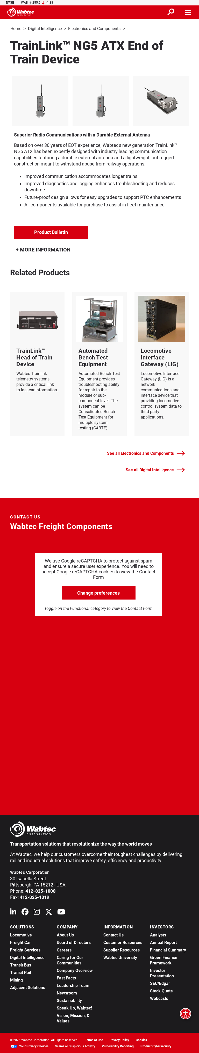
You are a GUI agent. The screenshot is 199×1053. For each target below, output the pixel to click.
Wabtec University (120, 957)
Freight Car (20, 942)
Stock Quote (161, 990)
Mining (16, 979)
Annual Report (163, 942)
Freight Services (25, 949)
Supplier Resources (121, 949)
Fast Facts (66, 977)
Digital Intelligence (45, 28)
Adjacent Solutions (27, 987)
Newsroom (67, 992)
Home (15, 28)
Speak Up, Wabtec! (74, 1007)
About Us (65, 934)
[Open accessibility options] (185, 1013)
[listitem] (40, 100)
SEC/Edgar (160, 982)
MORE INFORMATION (43, 249)
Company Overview (75, 970)
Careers (64, 949)
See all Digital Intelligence (155, 469)
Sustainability (69, 1000)
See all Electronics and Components (146, 453)
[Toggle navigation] (188, 12)
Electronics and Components (94, 28)
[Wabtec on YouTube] (61, 912)
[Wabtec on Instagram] (37, 912)
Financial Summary (168, 949)
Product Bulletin (51, 231)
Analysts (158, 934)
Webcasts (159, 998)
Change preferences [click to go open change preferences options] (98, 592)
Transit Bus (20, 964)
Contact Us (113, 934)
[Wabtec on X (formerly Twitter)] (48, 912)
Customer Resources (122, 942)
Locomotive (21, 934)
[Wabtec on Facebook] (25, 912)
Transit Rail (20, 972)
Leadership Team (73, 985)
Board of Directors (74, 942)
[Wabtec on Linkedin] (13, 912)
